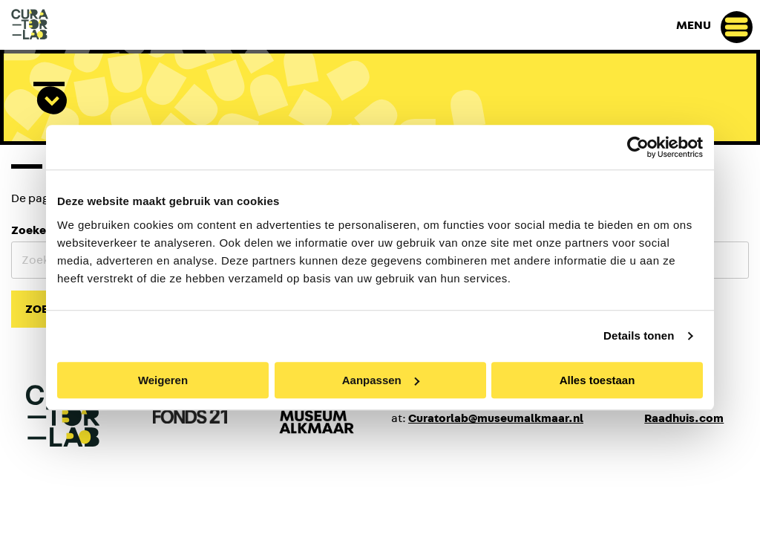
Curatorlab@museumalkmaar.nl (495, 418)
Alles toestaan (597, 380)
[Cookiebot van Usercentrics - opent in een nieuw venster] (638, 147)
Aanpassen (380, 380)
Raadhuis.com (684, 418)
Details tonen (638, 335)
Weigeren (163, 380)
